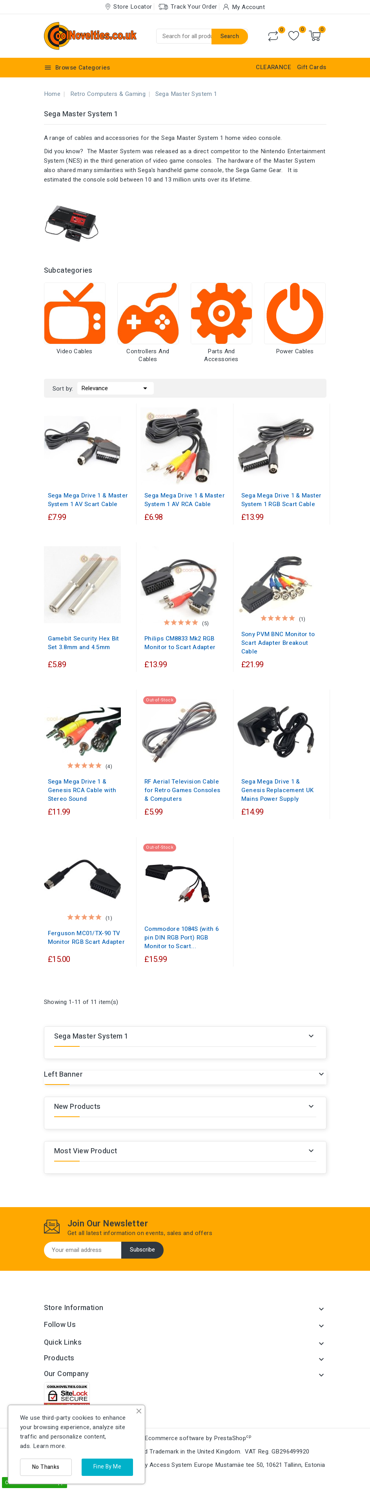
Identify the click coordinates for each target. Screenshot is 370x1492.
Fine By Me (107, 1467)
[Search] (202, 36)
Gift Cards (311, 67)
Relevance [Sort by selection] (115, 387)
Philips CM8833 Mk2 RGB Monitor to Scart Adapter (179, 642)
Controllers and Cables (147, 355)
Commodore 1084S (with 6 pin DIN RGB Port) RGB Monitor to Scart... (181, 938)
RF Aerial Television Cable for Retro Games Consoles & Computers (182, 790)
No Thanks (46, 1467)
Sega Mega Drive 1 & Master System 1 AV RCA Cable (184, 499)
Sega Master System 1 (91, 1036)
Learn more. (49, 1446)
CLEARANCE (273, 67)
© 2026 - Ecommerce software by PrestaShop (185, 1438)
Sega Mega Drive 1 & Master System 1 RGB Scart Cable (281, 499)
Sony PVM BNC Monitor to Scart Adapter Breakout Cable (278, 643)
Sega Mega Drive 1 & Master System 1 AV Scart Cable (88, 499)
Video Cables (75, 351)
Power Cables (295, 351)
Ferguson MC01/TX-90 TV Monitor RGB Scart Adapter (86, 937)
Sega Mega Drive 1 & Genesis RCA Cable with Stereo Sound (82, 790)
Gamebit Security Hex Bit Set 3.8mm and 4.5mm (83, 642)
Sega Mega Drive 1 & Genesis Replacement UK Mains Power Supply (277, 790)
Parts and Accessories (221, 355)
